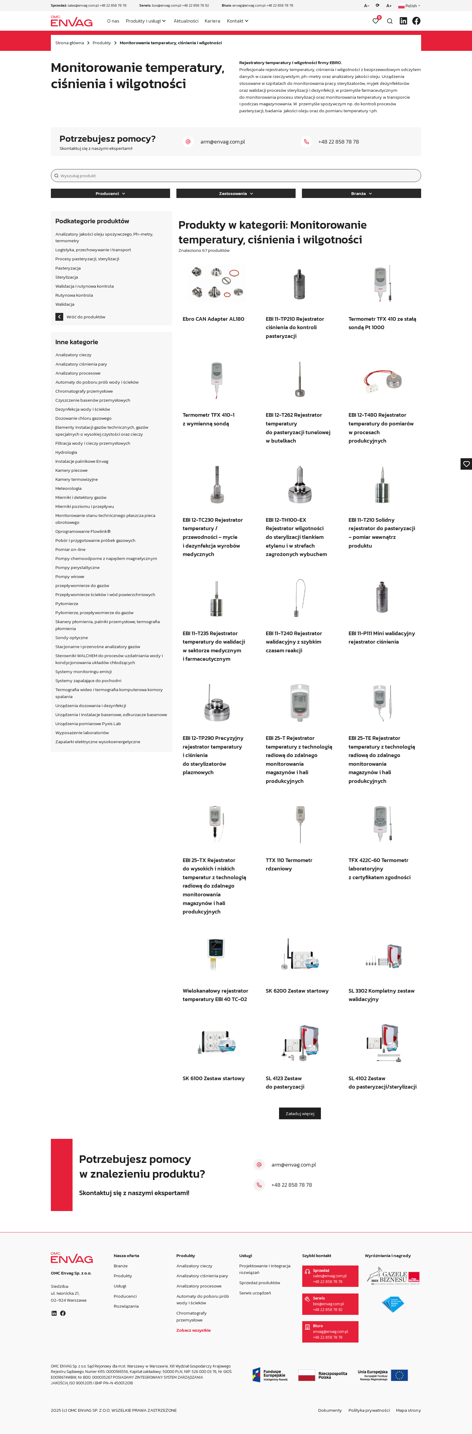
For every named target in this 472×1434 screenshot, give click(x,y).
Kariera (212, 20)
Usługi (119, 1285)
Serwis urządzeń (255, 1292)
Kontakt (235, 20)
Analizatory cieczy (194, 1265)
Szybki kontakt (316, 1255)
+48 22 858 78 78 (113, 5)
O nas (113, 20)
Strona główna (69, 42)
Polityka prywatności (369, 1410)
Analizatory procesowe (199, 1285)
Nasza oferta (126, 1255)
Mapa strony (408, 1410)
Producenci (110, 193)
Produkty (102, 42)
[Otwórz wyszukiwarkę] (389, 21)
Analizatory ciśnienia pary (202, 1275)
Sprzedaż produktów (259, 1282)
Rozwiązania (125, 1306)
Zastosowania (236, 193)
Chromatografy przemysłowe (191, 1316)
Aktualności (186, 20)
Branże (120, 1265)
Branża (361, 193)
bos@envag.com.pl (166, 5)
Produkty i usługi (143, 20)
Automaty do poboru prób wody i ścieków (202, 1299)
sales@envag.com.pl (83, 5)
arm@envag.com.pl (222, 142)
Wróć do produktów (80, 317)
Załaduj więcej (300, 1113)
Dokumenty (330, 1410)
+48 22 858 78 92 (195, 5)
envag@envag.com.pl (249, 5)
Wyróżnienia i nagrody (388, 1255)
